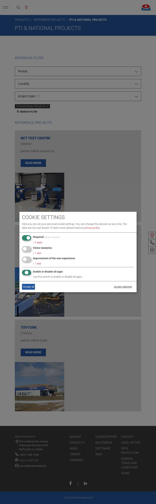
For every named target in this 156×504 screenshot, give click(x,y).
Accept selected (123, 286)
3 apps (37, 242)
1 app (37, 253)
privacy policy (92, 227)
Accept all (28, 286)
